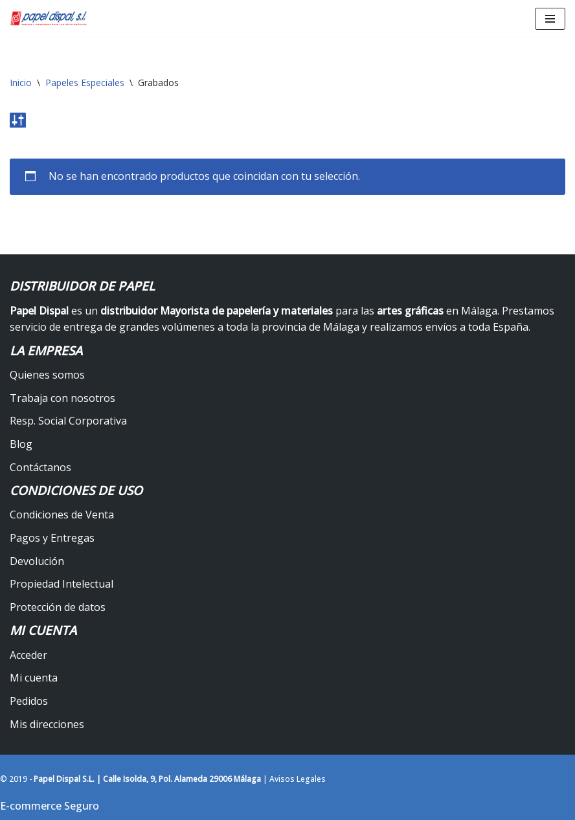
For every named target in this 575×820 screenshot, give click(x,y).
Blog (21, 444)
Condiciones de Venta (62, 514)
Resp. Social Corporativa (68, 421)
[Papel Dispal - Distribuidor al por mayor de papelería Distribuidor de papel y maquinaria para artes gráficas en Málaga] (48, 18)
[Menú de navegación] (550, 19)
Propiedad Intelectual (61, 584)
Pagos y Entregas (52, 538)
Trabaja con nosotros (62, 398)
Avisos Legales (297, 778)
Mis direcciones (47, 724)
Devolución (37, 561)
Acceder (28, 655)
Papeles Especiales (84, 82)
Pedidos (29, 701)
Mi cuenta (34, 677)
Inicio (21, 82)
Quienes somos (47, 375)
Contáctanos (40, 467)
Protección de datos (58, 607)
